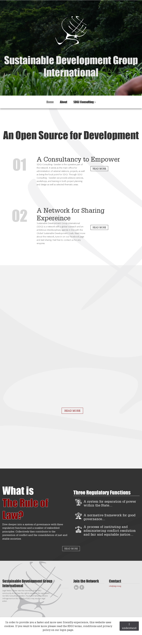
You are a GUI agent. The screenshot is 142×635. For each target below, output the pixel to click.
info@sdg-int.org (115, 586)
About (63, 102)
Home (50, 102)
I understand (129, 626)
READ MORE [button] (99, 168)
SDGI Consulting (83, 102)
